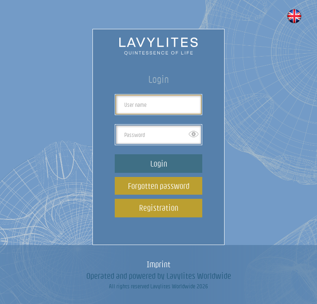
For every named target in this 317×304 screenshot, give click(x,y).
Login (158, 163)
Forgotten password (158, 185)
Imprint (158, 264)
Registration (158, 207)
